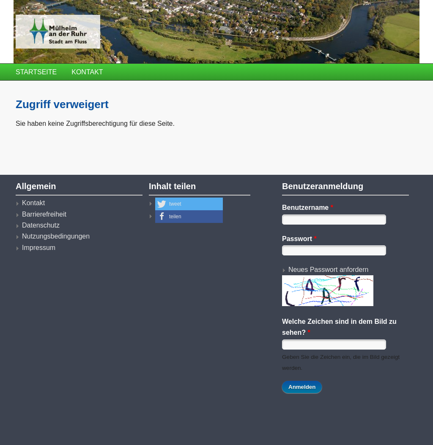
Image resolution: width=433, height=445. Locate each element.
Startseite (36, 72)
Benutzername (307, 207)
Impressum (38, 247)
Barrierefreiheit (44, 214)
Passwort (299, 238)
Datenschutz (41, 225)
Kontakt (87, 72)
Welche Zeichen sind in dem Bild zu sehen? (339, 327)
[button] (189, 204)
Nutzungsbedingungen (56, 236)
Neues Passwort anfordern (328, 269)
